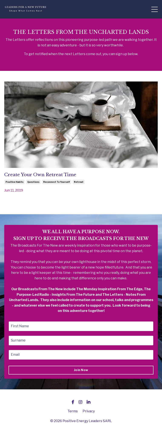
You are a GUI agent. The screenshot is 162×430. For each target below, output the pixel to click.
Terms (72, 411)
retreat (78, 182)
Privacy (89, 411)
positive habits (14, 182)
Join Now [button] (81, 370)
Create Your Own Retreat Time (40, 174)
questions (33, 182)
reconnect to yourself (56, 182)
